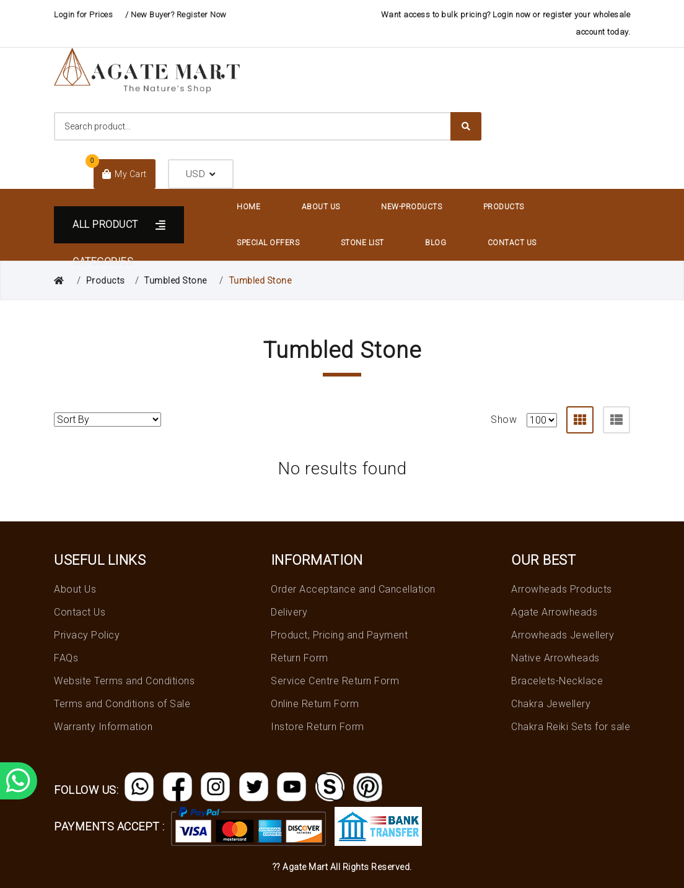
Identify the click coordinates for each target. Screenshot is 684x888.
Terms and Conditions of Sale (122, 704)
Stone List (362, 242)
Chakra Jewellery (550, 704)
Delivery (289, 612)
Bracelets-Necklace (557, 681)
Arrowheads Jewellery (562, 635)
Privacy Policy (87, 635)
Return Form (299, 658)
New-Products (411, 206)
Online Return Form (315, 704)
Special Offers (268, 242)
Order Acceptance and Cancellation (353, 589)
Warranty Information (103, 727)
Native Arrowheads (555, 658)
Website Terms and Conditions (124, 681)
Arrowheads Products (561, 589)
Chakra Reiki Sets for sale (570, 727)
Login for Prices (83, 14)
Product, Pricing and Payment (339, 635)
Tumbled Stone (175, 280)
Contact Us (512, 242)
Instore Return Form (317, 727)
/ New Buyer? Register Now (176, 14)
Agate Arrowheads (554, 612)
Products (503, 206)
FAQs (66, 658)
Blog (435, 242)
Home (248, 206)
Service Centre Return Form (335, 681)
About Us (321, 206)
